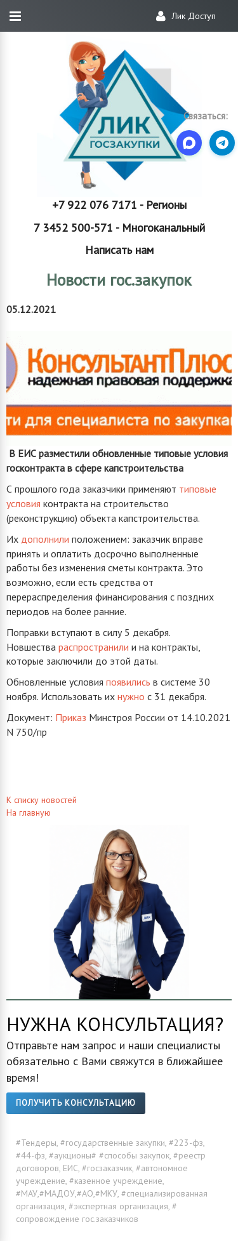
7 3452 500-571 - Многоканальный (119, 227)
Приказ (70, 717)
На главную (28, 812)
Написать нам (119, 249)
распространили (93, 646)
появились (128, 681)
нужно (131, 696)
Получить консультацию (76, 1103)
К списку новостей (41, 800)
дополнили (45, 539)
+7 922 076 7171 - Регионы (119, 204)
